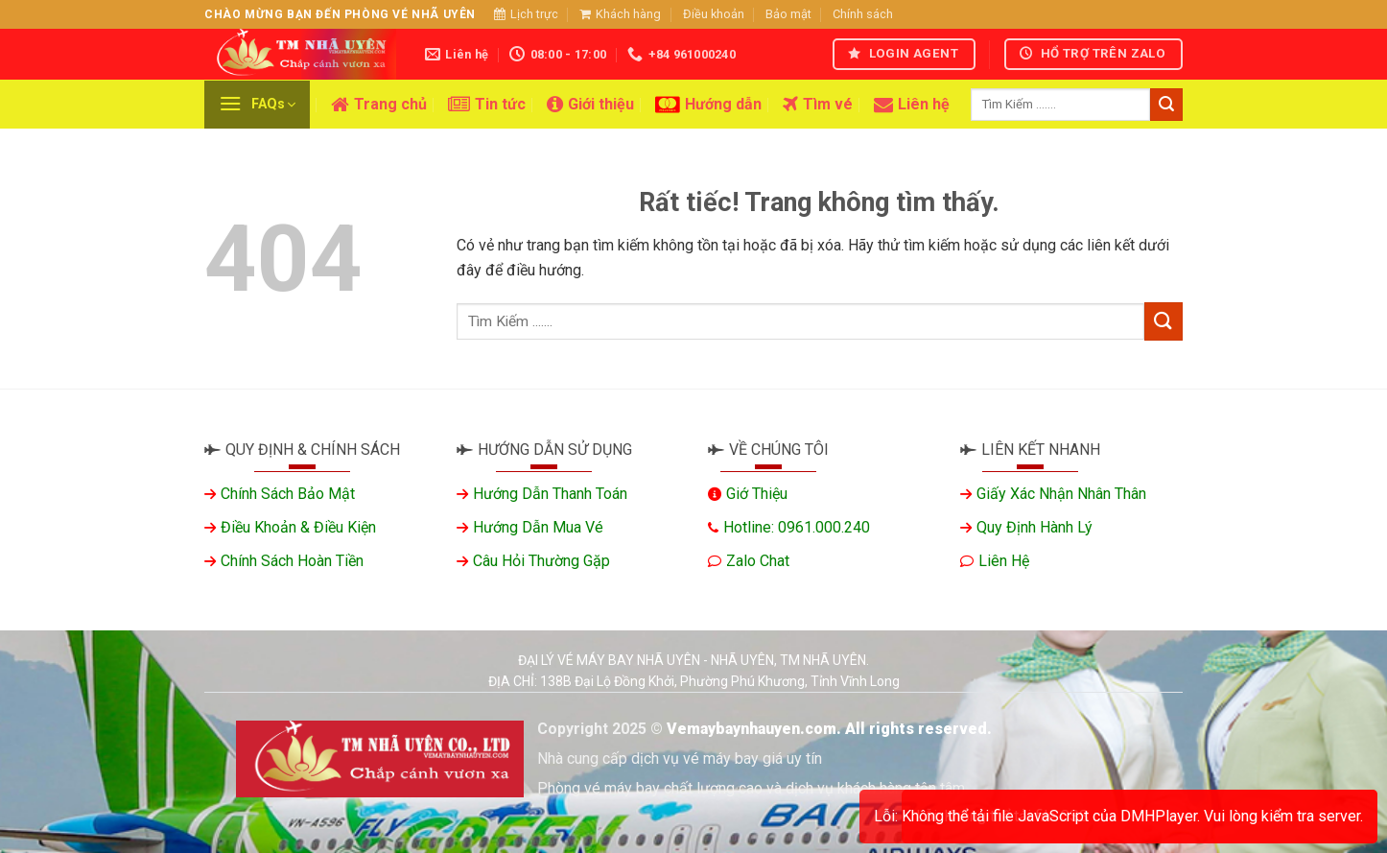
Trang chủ (379, 104)
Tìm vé (818, 104)
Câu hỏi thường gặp (541, 561)
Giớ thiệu (757, 494)
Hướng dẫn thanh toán (550, 494)
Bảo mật (788, 14)
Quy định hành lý (1034, 527)
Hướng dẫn (708, 104)
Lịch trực (526, 14)
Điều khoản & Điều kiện (298, 527)
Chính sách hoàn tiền (292, 561)
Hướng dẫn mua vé (538, 527)
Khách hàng (620, 14)
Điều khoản (713, 14)
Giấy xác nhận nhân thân (1061, 494)
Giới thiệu (590, 104)
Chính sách (863, 14)
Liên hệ (912, 104)
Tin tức (487, 104)
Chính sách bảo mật (288, 494)
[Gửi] (1166, 104)
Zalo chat (757, 561)
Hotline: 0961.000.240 (796, 527)
